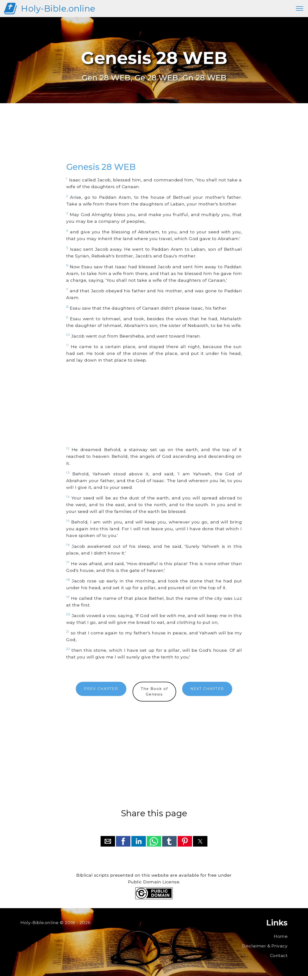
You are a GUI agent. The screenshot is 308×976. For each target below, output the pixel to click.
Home (281, 936)
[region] (154, 137)
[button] (108, 841)
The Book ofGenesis (154, 691)
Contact (279, 955)
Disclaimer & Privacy (265, 945)
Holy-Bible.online (58, 8)
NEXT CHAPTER (207, 689)
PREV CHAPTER (101, 689)
